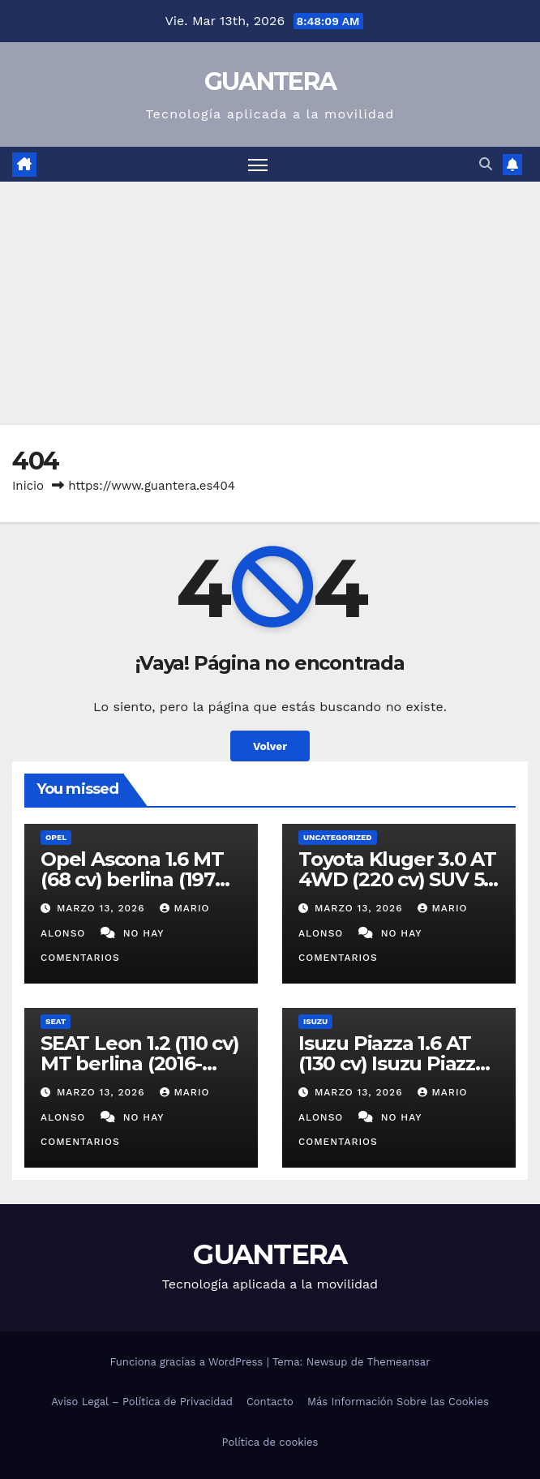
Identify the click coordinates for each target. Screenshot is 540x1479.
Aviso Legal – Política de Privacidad (142, 1401)
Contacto (270, 1401)
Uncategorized (337, 837)
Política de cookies (270, 1442)
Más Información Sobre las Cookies (398, 1401)
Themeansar (399, 1362)
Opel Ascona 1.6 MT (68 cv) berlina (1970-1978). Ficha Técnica (137, 879)
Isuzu (315, 1021)
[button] (485, 164)
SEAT (55, 1021)
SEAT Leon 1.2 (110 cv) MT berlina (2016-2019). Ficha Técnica (140, 1063)
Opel (55, 837)
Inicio (28, 485)
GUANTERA (270, 81)
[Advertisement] (270, 303)
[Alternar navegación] (257, 164)
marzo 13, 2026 (102, 908)
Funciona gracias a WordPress (187, 1362)
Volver (270, 746)
